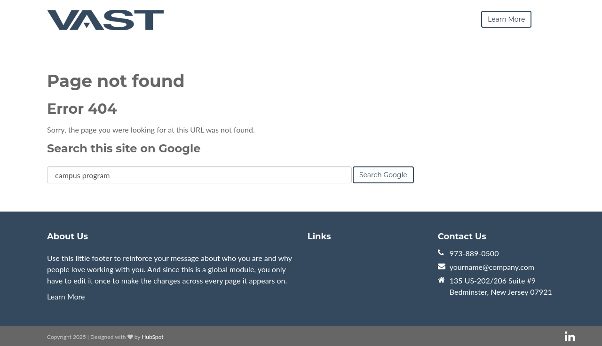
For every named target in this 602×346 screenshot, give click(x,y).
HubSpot (152, 336)
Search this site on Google (123, 148)
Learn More (66, 296)
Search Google (383, 175)
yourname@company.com (492, 266)
